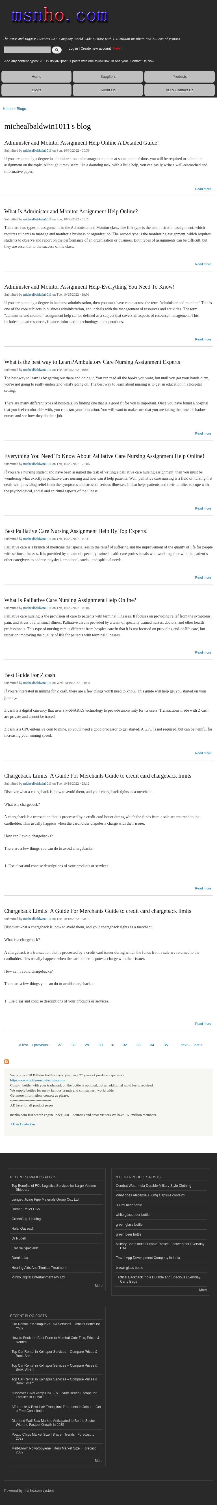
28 (73, 1045)
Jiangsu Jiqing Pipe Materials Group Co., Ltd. (45, 1199)
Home (37, 76)
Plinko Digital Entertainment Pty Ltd (38, 1277)
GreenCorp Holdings (27, 1219)
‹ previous (40, 1045)
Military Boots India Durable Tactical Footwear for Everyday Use (160, 1246)
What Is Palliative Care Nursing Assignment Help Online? (70, 600)
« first (23, 1045)
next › (185, 1045)
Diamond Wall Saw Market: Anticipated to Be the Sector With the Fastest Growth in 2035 (53, 1423)
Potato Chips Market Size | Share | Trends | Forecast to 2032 (53, 1436)
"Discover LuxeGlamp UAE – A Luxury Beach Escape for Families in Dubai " (54, 1395)
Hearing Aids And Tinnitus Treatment (39, 1268)
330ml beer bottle (129, 1205)
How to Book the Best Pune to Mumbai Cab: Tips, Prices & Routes (55, 1340)
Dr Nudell (19, 1238)
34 (152, 1045)
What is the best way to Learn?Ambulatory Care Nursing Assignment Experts (92, 362)
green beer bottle (129, 1234)
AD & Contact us (22, 1124)
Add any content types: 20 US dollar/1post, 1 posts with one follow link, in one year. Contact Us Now (79, 61)
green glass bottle (129, 1225)
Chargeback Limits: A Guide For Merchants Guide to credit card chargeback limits (97, 776)
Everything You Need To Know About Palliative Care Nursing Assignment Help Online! (104, 456)
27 (60, 1045)
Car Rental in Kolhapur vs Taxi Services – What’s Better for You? (56, 1326)
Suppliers (108, 76)
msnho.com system (39, 1491)
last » (198, 1045)
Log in (73, 48)
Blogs (36, 90)
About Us (108, 90)
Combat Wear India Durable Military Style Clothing (153, 1186)
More (99, 1286)
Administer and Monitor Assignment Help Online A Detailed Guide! (81, 143)
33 (138, 1045)
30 (101, 1045)
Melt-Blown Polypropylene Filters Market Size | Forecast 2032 (54, 1450)
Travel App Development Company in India (148, 1258)
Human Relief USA (26, 1209)
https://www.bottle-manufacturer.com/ (37, 1080)
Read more (203, 188)
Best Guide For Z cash (29, 675)
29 (87, 1045)
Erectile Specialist (25, 1248)
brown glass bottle (129, 1268)
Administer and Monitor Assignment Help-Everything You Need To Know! (89, 287)
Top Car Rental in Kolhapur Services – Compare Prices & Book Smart (54, 1354)
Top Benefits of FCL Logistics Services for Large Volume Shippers (54, 1188)
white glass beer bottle (132, 1215)
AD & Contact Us (179, 90)
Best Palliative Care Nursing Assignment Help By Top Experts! (76, 531)
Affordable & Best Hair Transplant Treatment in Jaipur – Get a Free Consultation (56, 1409)
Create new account (96, 48)
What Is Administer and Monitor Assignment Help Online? (71, 211)
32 (125, 1045)
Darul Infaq (20, 1258)
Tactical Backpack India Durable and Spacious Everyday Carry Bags (158, 1279)
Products (179, 76)
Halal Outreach (23, 1228)
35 (166, 1045)
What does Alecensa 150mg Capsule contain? (150, 1195)
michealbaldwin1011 (37, 150)
